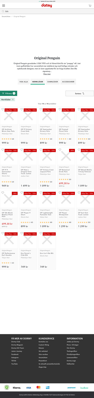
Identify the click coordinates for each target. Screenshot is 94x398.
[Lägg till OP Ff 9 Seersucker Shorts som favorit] (2, 209)
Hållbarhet (70, 362)
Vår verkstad (43, 349)
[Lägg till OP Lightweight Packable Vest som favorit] (41, 251)
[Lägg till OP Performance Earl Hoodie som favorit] (2, 292)
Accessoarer (68, 141)
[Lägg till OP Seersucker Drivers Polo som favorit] (41, 168)
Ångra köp (42, 365)
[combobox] (80, 152)
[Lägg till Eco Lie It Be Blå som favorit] (41, 292)
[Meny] (3, 5)
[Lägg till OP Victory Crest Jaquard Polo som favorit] (41, 209)
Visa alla (24, 141)
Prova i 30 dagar (72, 343)
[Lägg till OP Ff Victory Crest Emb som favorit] (21, 168)
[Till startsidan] (46, 5)
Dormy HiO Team (17, 346)
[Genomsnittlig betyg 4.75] (44, 281)
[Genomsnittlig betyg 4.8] (63, 281)
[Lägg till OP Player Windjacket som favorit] (60, 251)
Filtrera (8, 152)
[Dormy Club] (83, 5)
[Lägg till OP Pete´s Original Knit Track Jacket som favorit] (21, 209)
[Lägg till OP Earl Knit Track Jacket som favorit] (79, 251)
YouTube (14, 362)
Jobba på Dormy (73, 340)
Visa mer (47, 133)
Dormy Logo (71, 359)
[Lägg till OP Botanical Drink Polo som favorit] (60, 209)
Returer (41, 346)
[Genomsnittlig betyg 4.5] (25, 281)
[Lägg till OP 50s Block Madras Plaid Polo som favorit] (2, 251)
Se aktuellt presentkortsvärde (49, 362)
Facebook (14, 352)
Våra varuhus (43, 352)
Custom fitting (44, 343)
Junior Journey (16, 349)
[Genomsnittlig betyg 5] (6, 198)
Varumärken (6, 16)
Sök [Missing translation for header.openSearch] (5, 11)
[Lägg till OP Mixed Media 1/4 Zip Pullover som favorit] (79, 209)
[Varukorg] (90, 5)
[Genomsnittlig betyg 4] (63, 198)
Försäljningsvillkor (73, 352)
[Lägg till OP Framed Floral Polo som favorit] (60, 168)
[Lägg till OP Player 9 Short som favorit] (21, 251)
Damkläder (53, 141)
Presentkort (43, 359)
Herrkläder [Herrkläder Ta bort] (7, 158)
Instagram (15, 356)
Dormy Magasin (17, 343)
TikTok (13, 359)
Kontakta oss (43, 340)
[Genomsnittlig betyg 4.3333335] (6, 322)
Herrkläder (37, 141)
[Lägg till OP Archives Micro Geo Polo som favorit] (2, 168)
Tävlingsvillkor (72, 349)
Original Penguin (19, 16)
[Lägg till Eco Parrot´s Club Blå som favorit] (21, 292)
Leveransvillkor (72, 356)
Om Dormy (71, 346)
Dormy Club (15, 340)
